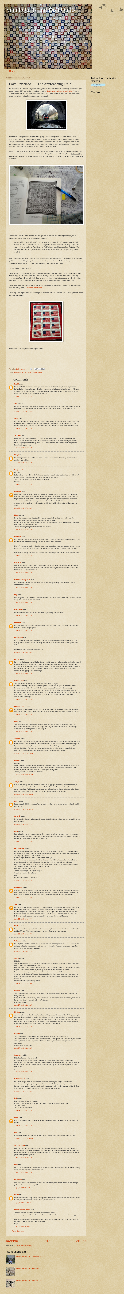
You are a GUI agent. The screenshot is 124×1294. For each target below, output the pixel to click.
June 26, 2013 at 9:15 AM (23, 603)
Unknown (17, 491)
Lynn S (16, 659)
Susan (16, 418)
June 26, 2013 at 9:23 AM (23, 616)
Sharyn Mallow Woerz (22, 1210)
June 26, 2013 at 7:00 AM (23, 448)
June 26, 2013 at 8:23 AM (23, 573)
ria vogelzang (19, 848)
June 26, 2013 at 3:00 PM (23, 880)
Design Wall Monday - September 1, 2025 (30, 1256)
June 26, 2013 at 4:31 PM (23, 919)
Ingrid (16, 384)
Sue (15, 904)
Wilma (16, 958)
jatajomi (17, 990)
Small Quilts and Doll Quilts (41, 9)
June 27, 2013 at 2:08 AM (23, 1005)
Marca (16, 1195)
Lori (15, 1132)
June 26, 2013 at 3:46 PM (23, 897)
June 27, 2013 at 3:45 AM (23, 1072)
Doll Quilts (17, 372)
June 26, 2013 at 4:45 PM (23, 934)
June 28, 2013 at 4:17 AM (23, 1110)
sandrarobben (19, 1145)
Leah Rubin (18, 637)
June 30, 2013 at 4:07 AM (23, 1158)
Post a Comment (17, 1231)
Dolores (17, 760)
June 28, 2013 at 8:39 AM (23, 1125)
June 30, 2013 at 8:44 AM (23, 1173)
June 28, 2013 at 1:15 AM (23, 1091)
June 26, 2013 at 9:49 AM (23, 699)
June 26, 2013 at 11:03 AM (23, 794)
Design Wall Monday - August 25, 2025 (29, 1268)
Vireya (16, 455)
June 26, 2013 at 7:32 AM (23, 530)
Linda (16, 721)
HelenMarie (18, 610)
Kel (15, 1098)
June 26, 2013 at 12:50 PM (23, 809)
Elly (15, 595)
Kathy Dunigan (19, 1079)
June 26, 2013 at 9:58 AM (23, 714)
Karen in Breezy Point (22, 580)
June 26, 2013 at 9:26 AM (23, 630)
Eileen (16, 515)
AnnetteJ (17, 739)
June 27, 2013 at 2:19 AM (23, 1027)
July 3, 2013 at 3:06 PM (22, 1188)
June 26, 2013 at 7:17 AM (23, 484)
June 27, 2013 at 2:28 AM (23, 1048)
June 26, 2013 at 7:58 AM (23, 555)
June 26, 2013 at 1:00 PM (23, 824)
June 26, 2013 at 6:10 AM (23, 411)
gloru (16, 1117)
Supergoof (18, 1055)
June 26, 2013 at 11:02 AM (23, 775)
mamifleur (18, 1180)
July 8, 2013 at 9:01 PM (22, 1226)
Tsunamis (17, 435)
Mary (16, 831)
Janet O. (17, 816)
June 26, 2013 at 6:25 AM (23, 428)
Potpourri (17, 622)
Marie (16, 801)
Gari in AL (18, 562)
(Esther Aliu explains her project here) (60, 91)
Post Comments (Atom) (24, 1246)
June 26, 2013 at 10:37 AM (23, 753)
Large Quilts (26, 372)
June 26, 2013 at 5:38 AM (23, 396)
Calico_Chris (19, 680)
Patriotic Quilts (37, 372)
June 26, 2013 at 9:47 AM (23, 674)
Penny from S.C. (20, 706)
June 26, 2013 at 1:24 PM (23, 841)
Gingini (17, 1033)
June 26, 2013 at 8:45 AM (23, 588)
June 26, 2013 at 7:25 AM (23, 508)
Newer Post (12, 1241)
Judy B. (17, 782)
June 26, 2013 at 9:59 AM (23, 732)
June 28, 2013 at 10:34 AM (23, 1138)
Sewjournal (18, 470)
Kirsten (17, 1012)
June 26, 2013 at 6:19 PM (23, 951)
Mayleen (17, 926)
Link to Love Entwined (34, 288)
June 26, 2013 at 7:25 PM (23, 983)
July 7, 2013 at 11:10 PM (22, 1203)
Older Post (81, 1241)
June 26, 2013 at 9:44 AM (23, 652)
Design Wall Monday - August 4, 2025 (29, 1280)
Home (12, 71)
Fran (16, 1165)
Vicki (16, 403)
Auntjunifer (18, 887)
